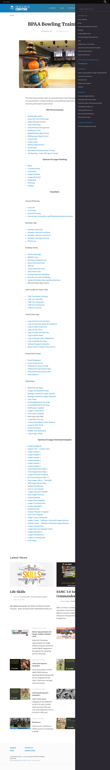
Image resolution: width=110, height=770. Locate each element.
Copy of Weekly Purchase (38, 341)
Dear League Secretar (36, 495)
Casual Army (32, 139)
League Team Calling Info (38, 517)
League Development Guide (38, 391)
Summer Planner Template (38, 512)
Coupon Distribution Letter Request (41, 422)
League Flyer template (36, 500)
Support (71, 8)
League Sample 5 (34, 463)
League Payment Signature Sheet (40, 529)
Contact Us (83, 8)
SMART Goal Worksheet (37, 431)
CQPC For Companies (36, 302)
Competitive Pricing (36, 419)
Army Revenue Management (39, 128)
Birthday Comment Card (37, 260)
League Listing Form (36, 526)
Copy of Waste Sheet (35, 335)
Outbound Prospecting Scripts (39, 369)
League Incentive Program (38, 475)
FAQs (62, 8)
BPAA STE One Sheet (35, 388)
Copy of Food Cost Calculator (39, 321)
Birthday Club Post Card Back (39, 232)
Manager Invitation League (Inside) (41, 394)
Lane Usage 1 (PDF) (35, 434)
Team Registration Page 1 (37, 469)
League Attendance (35, 506)
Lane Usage (32, 399)
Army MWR (6, 2)
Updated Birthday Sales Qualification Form (44, 280)
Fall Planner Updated (36, 408)
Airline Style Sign (34, 254)
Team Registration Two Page (39, 402)
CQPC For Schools (34, 308)
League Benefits (34, 174)
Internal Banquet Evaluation (39, 344)
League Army (33, 142)
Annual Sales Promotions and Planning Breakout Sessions (50, 216)
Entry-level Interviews (36, 263)
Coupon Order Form (35, 425)
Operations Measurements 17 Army (41, 150)
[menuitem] (98, 8)
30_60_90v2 (32, 210)
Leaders (52, 8)
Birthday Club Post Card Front (39, 235)
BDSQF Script (33, 257)
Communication (34, 169)
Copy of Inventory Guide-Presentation (42, 324)
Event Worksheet (34, 360)
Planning (31, 183)
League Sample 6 (34, 466)
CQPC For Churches (35, 299)
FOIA (28, 760)
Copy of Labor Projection (37, 327)
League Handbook (34, 446)
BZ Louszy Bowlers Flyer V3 (38, 477)
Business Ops (47, 31)
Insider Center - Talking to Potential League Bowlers (48, 520)
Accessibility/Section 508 (18, 760)
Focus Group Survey (35, 363)
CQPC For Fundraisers (36, 305)
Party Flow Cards (34, 271)
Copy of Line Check (35, 330)
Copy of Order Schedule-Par (38, 333)
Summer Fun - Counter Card (39, 449)
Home (12, 15)
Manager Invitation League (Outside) (42, 396)
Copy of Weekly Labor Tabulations (41, 338)
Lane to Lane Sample (36, 489)
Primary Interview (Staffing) (38, 274)
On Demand (32, 148)
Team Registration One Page (39, 405)
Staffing (31, 186)
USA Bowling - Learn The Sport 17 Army (43, 153)
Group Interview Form (36, 269)
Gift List (31, 266)
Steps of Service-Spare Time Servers (42, 347)
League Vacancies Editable (38, 492)
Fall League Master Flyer (37, 483)
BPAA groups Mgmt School (38, 136)
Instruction (32, 171)
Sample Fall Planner (36, 486)
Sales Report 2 (33, 374)
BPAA (30, 166)
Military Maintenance (36, 145)
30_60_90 (31, 208)
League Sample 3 (34, 457)
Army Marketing (34, 125)
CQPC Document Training (38, 296)
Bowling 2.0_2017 (34, 130)
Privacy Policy (35, 760)
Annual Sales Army (35, 116)
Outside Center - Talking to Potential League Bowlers (48, 523)
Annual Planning (34, 213)
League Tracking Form (37, 503)
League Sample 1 (34, 452)
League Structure (34, 177)
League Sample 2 (34, 455)
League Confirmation (36, 411)
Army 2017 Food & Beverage (38, 119)
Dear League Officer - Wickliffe (40, 480)
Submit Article (30, 751)
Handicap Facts (34, 509)
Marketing (32, 180)
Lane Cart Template (35, 515)
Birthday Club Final (35, 230)
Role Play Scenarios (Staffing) (39, 277)
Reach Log (32, 241)
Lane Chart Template (36, 414)
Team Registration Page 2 (38, 472)
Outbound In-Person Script (38, 366)
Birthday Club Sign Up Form (38, 238)
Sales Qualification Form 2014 (39, 372)
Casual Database (34, 497)
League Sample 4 (34, 460)
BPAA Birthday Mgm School (38, 133)
